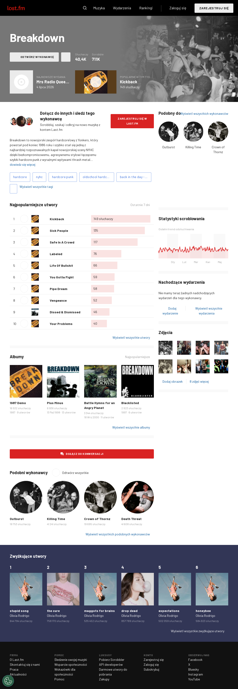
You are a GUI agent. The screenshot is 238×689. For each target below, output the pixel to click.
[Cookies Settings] (8, 681)
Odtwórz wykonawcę (37, 56)
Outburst (168, 147)
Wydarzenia (122, 8)
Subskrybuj (151, 669)
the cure (53, 611)
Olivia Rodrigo (19, 616)
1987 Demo (18, 403)
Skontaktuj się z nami (25, 664)
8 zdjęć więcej (199, 381)
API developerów (111, 664)
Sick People (59, 231)
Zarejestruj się (214, 8)
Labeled (56, 254)
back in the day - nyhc (135, 177)
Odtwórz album (95, 82)
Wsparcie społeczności (70, 664)
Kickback (128, 81)
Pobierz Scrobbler (111, 660)
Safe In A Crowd (62, 242)
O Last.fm (17, 660)
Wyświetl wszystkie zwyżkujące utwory (197, 631)
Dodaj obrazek (172, 381)
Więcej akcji (65, 57)
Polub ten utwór (44, 219)
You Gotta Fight (62, 277)
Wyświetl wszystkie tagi (36, 187)
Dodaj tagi (13, 188)
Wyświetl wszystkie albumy (131, 427)
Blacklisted (130, 403)
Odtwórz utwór (24, 219)
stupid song (19, 611)
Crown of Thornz (97, 519)
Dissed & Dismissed (65, 312)
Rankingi (146, 8)
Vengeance (58, 300)
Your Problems (61, 324)
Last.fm (21, 8)
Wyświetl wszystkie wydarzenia (208, 310)
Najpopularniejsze (137, 356)
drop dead (129, 611)
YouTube (194, 679)
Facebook (195, 660)
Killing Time (193, 147)
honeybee (203, 611)
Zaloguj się (177, 8)
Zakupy (104, 679)
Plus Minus (55, 403)
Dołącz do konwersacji (84, 453)
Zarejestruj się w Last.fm (132, 121)
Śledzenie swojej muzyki (70, 660)
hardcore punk (62, 177)
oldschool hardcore (97, 177)
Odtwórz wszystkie (75, 473)
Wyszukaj (85, 8)
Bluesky (193, 669)
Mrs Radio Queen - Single (59, 81)
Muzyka (99, 8)
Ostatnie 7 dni (140, 204)
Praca (14, 669)
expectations (169, 611)
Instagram (195, 674)
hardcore (20, 177)
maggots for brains (99, 611)
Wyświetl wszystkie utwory (131, 337)
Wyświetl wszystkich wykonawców (204, 113)
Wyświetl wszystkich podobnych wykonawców (118, 534)
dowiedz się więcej (22, 164)
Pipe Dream (58, 289)
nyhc (39, 177)
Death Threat (131, 519)
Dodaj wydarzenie (170, 310)
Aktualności (18, 674)
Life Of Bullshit (61, 265)
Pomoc (59, 679)
